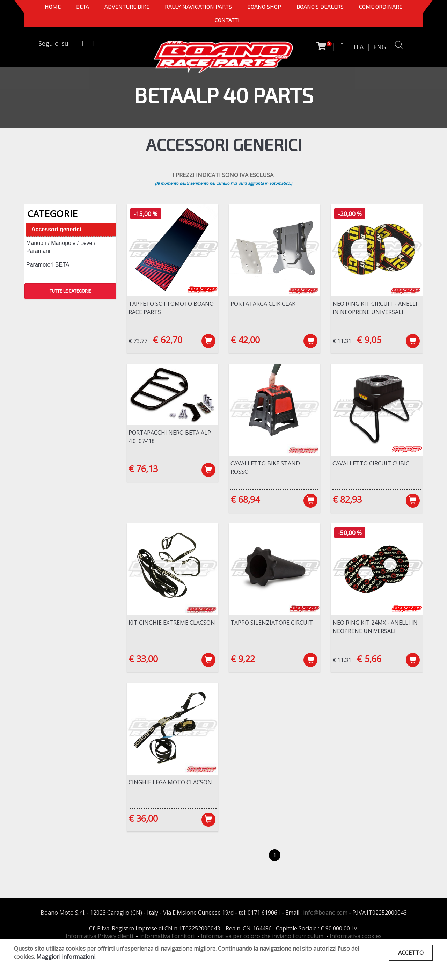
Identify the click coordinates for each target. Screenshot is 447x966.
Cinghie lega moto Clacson (170, 782)
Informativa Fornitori (167, 936)
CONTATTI (227, 19)
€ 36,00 (143, 818)
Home (53, 6)
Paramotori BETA (47, 265)
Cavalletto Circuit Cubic (370, 463)
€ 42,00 (245, 340)
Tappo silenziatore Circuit (271, 622)
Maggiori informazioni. (66, 956)
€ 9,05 (369, 340)
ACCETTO (411, 953)
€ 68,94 (245, 499)
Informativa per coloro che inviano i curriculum (262, 936)
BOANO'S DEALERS (320, 6)
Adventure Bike (126, 6)
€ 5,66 (369, 658)
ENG (379, 47)
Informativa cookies (356, 936)
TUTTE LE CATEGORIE (70, 291)
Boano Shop (264, 6)
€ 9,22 (242, 658)
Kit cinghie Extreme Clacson (172, 622)
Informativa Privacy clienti (99, 936)
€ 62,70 (167, 340)
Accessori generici (56, 229)
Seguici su (53, 43)
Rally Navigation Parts (198, 6)
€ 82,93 (347, 499)
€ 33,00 (143, 658)
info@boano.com (325, 912)
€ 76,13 (143, 468)
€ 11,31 (341, 341)
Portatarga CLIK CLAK (262, 303)
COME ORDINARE (380, 6)
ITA (359, 47)
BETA (82, 6)
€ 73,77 (138, 341)
